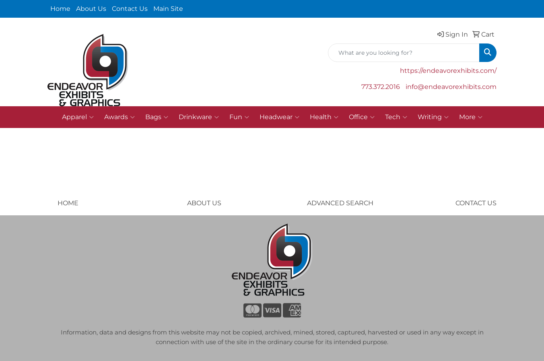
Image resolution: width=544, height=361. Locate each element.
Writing (433, 117)
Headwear (279, 117)
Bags (156, 117)
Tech (396, 117)
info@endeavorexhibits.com (451, 87)
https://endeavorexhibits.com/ (448, 70)
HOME (68, 203)
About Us (91, 8)
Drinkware (199, 117)
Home (60, 8)
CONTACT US (476, 203)
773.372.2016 (380, 87)
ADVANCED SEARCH (340, 203)
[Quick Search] (404, 52)
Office (362, 117)
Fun (239, 117)
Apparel (78, 117)
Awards (119, 117)
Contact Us (130, 8)
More (470, 117)
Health (324, 117)
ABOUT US (204, 203)
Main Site (168, 8)
